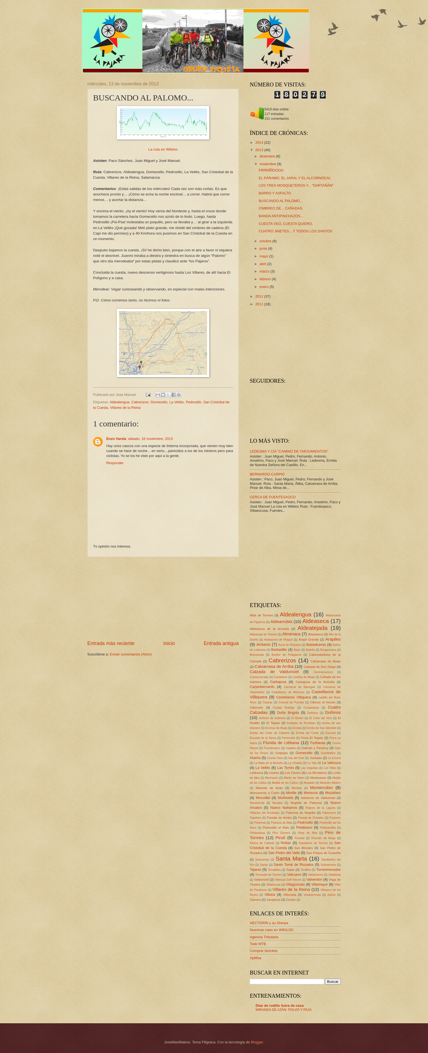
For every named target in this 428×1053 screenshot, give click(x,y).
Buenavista (257, 654)
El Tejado (273, 723)
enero (264, 287)
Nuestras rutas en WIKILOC (272, 930)
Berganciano (328, 649)
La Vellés (176, 402)
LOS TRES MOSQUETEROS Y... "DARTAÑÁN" (296, 185)
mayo (264, 256)
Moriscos (311, 793)
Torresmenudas (328, 869)
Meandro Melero (330, 782)
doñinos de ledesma (272, 718)
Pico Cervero (281, 832)
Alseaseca (315, 634)
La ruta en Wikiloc (163, 149)
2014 (259, 142)
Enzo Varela (116, 439)
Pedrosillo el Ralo (276, 827)
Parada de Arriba (279, 817)
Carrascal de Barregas (299, 687)
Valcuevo (294, 874)
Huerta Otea (275, 758)
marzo (264, 271)
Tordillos (305, 869)
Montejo (297, 788)
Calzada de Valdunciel (274, 671)
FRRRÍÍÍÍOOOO (271, 170)
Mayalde (309, 782)
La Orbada (295, 762)
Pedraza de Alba (281, 822)
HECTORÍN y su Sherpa (269, 923)
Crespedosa (311, 707)
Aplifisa (255, 958)
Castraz (267, 702)
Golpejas (281, 753)
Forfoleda (317, 743)
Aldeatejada (312, 628)
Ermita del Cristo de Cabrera (269, 732)
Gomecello (158, 402)
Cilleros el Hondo (322, 702)
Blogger (257, 1042)
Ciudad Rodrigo (283, 707)
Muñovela (285, 798)
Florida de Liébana (281, 742)
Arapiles (333, 639)
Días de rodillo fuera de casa (280, 1005)
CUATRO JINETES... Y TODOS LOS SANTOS (295, 231)
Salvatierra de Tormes (313, 843)
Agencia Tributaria (264, 937)
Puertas (300, 838)
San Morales (303, 848)
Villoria (269, 895)
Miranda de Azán (269, 788)
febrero (265, 279)
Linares (274, 772)
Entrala (297, 728)
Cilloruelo (256, 707)
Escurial (331, 732)
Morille (291, 793)
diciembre (267, 156)
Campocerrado (259, 677)
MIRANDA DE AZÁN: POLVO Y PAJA (283, 1010)
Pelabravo (304, 827)
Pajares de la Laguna (320, 807)
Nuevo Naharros (283, 808)
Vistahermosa (312, 894)
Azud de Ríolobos (289, 644)
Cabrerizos (139, 402)
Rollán (286, 843)
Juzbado (316, 758)
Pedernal (260, 822)
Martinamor (318, 777)
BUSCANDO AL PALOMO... (281, 201)
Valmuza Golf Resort (288, 879)
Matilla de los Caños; (285, 782)
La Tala (312, 762)
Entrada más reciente (110, 643)
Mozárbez (333, 793)
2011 (259, 304)
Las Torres (285, 768)
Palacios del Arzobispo (265, 812)
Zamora (255, 899)
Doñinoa (312, 712)
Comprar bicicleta (263, 951)
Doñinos (333, 712)
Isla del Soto (296, 758)
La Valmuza (331, 763)
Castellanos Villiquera (293, 697)
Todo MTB (258, 944)
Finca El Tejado (312, 737)
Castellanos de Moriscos (288, 692)
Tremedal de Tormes (268, 874)
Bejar (297, 649)
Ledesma (256, 772)
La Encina (334, 758)
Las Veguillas (309, 767)
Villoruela (289, 894)
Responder (115, 463)
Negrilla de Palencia (306, 802)
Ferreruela (288, 737)
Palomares (329, 812)
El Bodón (297, 718)
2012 (259, 296)
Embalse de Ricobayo (301, 723)
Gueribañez (328, 753)
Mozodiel (263, 798)
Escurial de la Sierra (263, 737)
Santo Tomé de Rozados (294, 864)
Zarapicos (273, 899)
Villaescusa (273, 884)
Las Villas (330, 767)
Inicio (169, 643)
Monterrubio (321, 787)
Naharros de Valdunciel (318, 797)
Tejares (255, 869)
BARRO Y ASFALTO (275, 193)
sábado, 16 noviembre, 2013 (150, 439)
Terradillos (274, 869)
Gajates (291, 748)
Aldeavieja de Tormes (263, 634)
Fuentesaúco (272, 748)
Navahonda (257, 802)
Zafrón (331, 894)
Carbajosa (278, 682)
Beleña (310, 649)
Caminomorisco (323, 672)
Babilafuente (316, 645)
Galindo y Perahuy (315, 748)
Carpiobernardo (262, 687)
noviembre (268, 164)
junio (263, 248)
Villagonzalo (295, 884)
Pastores (335, 817)
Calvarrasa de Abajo (326, 661)
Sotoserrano (328, 864)
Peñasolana (257, 832)
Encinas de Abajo (276, 728)
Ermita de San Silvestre (321, 728)
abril (263, 264)
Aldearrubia (281, 621)
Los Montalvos (316, 772)
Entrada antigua (221, 643)
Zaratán (291, 899)
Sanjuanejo (262, 859)
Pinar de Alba (307, 832)
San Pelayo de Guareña (323, 853)
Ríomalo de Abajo (323, 838)
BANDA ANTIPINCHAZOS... (281, 216)
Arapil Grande (309, 639)
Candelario (281, 677)
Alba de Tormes (261, 615)
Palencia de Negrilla (300, 812)
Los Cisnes (292, 772)
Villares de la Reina (125, 408)
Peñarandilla (328, 827)
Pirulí (280, 837)
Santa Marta (291, 858)
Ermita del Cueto (307, 732)
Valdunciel (261, 879)
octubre (265, 241)
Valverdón (314, 879)
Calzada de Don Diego (320, 666)
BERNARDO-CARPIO (267, 474)
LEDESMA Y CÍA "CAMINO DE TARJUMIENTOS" (289, 451)
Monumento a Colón (265, 792)
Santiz (264, 864)
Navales (277, 802)
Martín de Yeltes (294, 777)
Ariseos (263, 644)
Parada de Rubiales (311, 817)
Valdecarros (315, 874)
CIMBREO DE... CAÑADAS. (281, 208)
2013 (259, 150)
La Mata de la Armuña (268, 762)
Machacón (271, 777)
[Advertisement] (163, 598)
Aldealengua (119, 402)
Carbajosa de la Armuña (315, 682)
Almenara (291, 634)
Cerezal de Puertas (291, 702)
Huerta (255, 758)
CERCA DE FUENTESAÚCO (273, 497)
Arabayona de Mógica (278, 639)
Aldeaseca (315, 621)
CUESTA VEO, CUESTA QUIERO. (286, 224)
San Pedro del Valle (284, 853)
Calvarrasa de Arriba (274, 666)
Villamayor (319, 884)
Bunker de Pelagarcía (287, 654)
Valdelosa (335, 874)
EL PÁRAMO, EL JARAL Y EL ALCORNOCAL (295, 178)
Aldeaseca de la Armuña (269, 628)
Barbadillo (279, 649)
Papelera (255, 817)
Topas (290, 869)
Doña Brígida (288, 713)
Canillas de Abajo (304, 677)
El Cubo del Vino (320, 718)
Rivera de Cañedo (262, 843)
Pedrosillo (193, 402)
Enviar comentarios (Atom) (131, 654)
